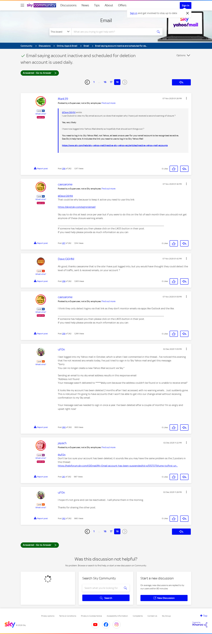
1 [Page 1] (94, 82)
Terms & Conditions (67, 616)
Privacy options (47, 616)
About (109, 5)
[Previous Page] (87, 82)
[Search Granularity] (60, 31)
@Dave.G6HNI (69, 112)
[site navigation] (22, 5)
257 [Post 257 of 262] (63, 243)
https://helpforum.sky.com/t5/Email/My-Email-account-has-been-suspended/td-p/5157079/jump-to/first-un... (118, 465)
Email (106, 20)
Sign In (185, 5)
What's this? (40, 114)
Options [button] (181, 55)
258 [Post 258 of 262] (63, 281)
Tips (97, 5)
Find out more (108, 103)
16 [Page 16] (105, 82)
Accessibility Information (117, 616)
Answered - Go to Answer (40, 72)
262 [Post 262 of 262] (63, 518)
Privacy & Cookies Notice (91, 616)
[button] (186, 98)
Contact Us (152, 616)
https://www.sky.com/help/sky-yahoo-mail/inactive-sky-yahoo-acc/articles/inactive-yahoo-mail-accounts (115, 145)
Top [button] (205, 615)
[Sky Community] (41, 5)
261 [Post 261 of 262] (63, 477)
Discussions (68, 5)
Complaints (138, 616)
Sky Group (166, 616)
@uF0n (62, 454)
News (85, 5)
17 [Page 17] (111, 82)
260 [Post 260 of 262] (64, 427)
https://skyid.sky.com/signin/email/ (77, 206)
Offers (122, 5)
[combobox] (112, 31)
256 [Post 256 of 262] (63, 168)
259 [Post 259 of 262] (63, 333)
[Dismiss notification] (187, 13)
